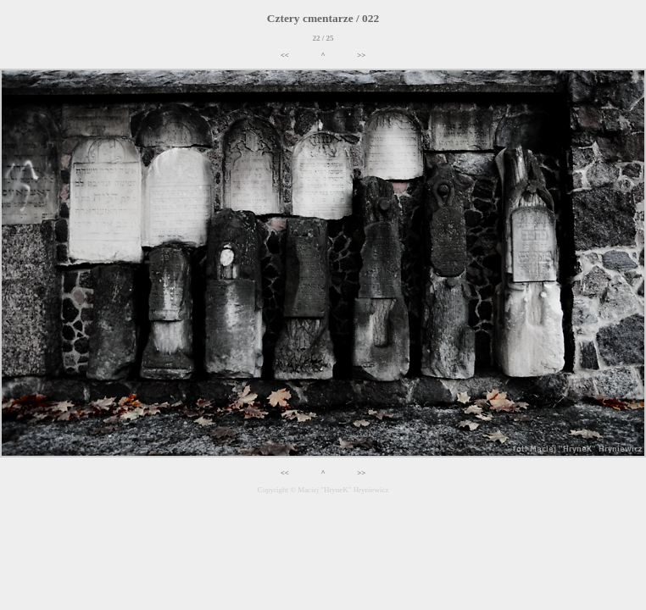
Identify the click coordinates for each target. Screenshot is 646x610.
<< (285, 55)
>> (361, 55)
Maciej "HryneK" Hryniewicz (343, 489)
